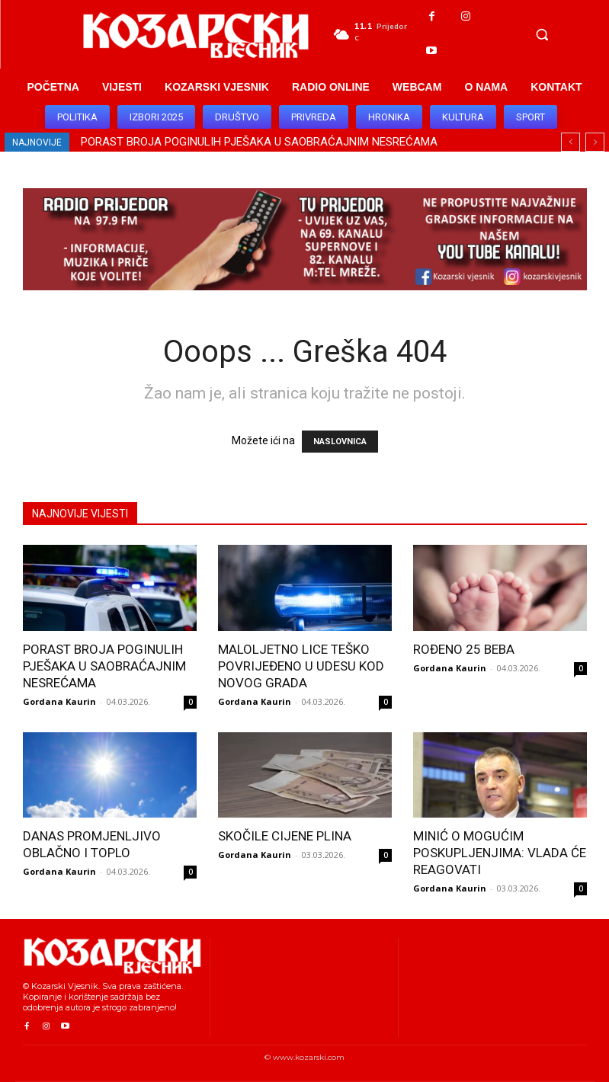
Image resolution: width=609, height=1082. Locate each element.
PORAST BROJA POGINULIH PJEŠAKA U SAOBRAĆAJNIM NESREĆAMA (259, 142)
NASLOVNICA (340, 442)
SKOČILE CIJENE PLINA (284, 836)
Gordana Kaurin (59, 701)
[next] (594, 142)
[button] (542, 34)
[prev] (570, 142)
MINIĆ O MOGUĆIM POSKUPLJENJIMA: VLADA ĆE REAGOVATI (499, 852)
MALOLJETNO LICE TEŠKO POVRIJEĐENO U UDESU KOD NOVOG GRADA (301, 666)
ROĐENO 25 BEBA (463, 649)
